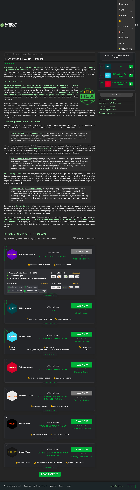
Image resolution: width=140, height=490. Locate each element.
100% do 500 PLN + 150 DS (53, 384)
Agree (130, 486)
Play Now (82, 209)
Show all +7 (76, 242)
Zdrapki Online (30, 249)
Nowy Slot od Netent (107, 65)
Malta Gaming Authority (13, 132)
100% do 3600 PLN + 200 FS (53, 297)
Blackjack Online (15, 249)
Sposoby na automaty (107, 72)
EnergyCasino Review (81, 415)
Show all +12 (76, 231)
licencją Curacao (22, 164)
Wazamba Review (81, 217)
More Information (115, 486)
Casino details (49, 253)
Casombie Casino (64, 477)
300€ (53, 268)
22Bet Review (81, 271)
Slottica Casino (63, 475)
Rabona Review (81, 330)
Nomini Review (82, 299)
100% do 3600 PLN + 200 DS (53, 214)
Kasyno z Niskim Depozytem (81, 478)
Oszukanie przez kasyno (108, 69)
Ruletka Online (30, 245)
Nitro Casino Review (81, 386)
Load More (49, 432)
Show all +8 (44, 242)
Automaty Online (15, 245)
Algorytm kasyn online (107, 59)
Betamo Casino (64, 480)
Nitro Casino (62, 472)
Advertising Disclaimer (84, 197)
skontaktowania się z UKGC (41, 106)
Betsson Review (81, 358)
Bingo (42, 249)
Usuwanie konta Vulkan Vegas (110, 62)
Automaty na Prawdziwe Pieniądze (99, 478)
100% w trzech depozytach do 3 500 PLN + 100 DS (53, 356)
